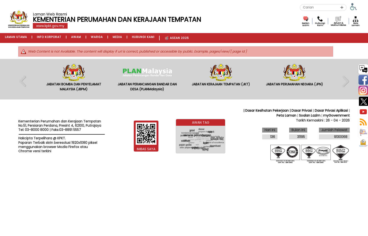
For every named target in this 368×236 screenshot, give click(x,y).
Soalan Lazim (305, 24)
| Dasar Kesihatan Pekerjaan (266, 110)
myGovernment (336, 115)
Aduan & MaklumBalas (338, 24)
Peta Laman (356, 24)
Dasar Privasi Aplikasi (331, 110)
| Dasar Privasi (301, 110)
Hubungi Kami (320, 24)
